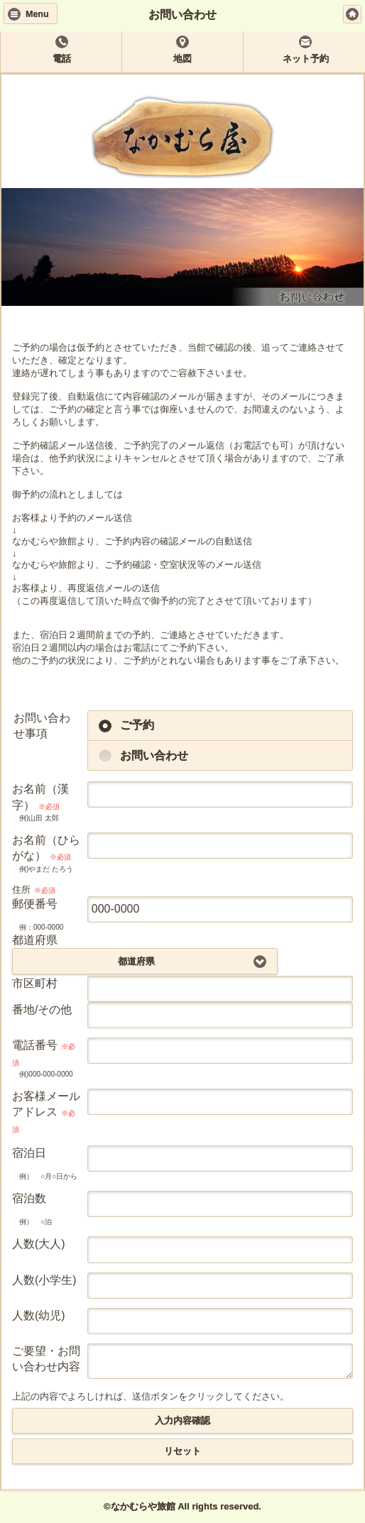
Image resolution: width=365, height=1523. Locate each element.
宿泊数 (29, 1198)
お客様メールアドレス (46, 1111)
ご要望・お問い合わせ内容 (46, 1359)
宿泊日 (29, 1153)
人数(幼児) (38, 1315)
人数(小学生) (44, 1280)
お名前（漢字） (40, 796)
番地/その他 (42, 1010)
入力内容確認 (182, 1421)
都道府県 (35, 940)
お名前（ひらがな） (46, 848)
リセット (182, 1451)
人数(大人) (38, 1244)
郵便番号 (35, 904)
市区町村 (35, 983)
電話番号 (43, 1052)
